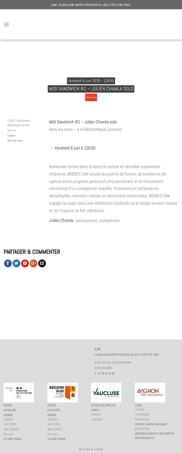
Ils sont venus (12, 439)
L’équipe (139, 409)
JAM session (11, 429)
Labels (95, 410)
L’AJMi (138, 405)
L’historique (142, 414)
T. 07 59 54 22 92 (105, 373)
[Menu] (6, 24)
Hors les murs (15, 140)
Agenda (8, 415)
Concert (11, 135)
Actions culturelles (103, 405)
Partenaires (142, 419)
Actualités (10, 410)
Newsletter (142, 428)
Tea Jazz (9, 434)
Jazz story (10, 424)
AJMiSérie (97, 419)
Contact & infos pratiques (151, 424)
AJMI (91, 24)
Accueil (8, 405)
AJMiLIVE (96, 414)
